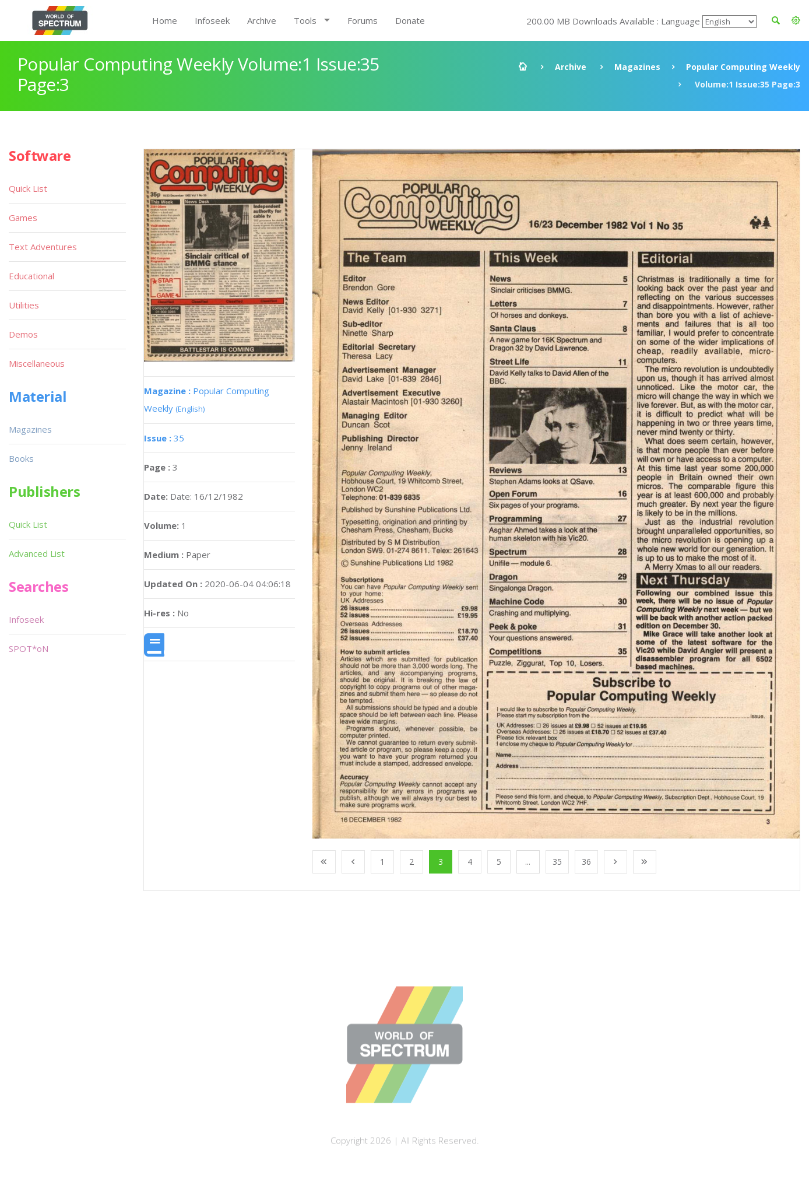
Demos (23, 334)
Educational (31, 276)
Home (164, 20)
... (527, 861)
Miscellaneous (37, 363)
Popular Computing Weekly (743, 66)
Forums (362, 20)
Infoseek (212, 20)
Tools (305, 20)
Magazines (637, 66)
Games (23, 217)
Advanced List (37, 553)
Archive (261, 20)
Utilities (24, 305)
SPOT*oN (28, 648)
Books (21, 458)
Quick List (28, 188)
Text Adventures (43, 246)
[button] (796, 20)
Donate (410, 20)
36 (586, 861)
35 (164, 438)
